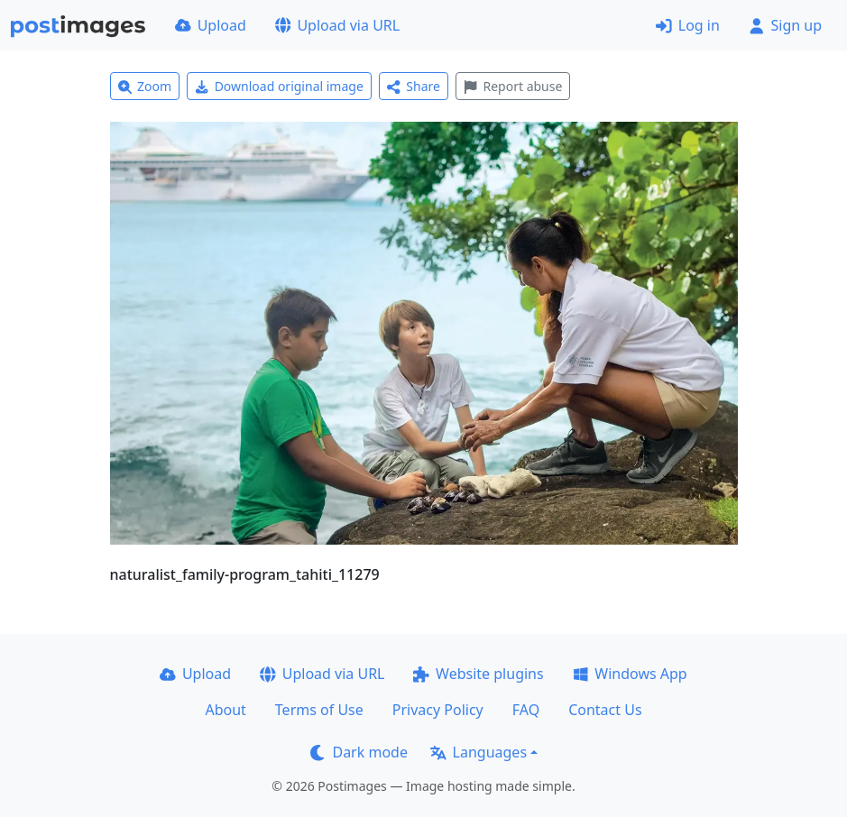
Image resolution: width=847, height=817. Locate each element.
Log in (688, 25)
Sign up (785, 25)
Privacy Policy (437, 710)
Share (413, 86)
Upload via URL (337, 25)
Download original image (279, 86)
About (225, 710)
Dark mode (359, 752)
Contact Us (604, 710)
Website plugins (478, 674)
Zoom (145, 86)
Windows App (630, 674)
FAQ (525, 710)
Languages (478, 752)
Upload (210, 25)
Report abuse (513, 86)
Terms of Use (319, 710)
